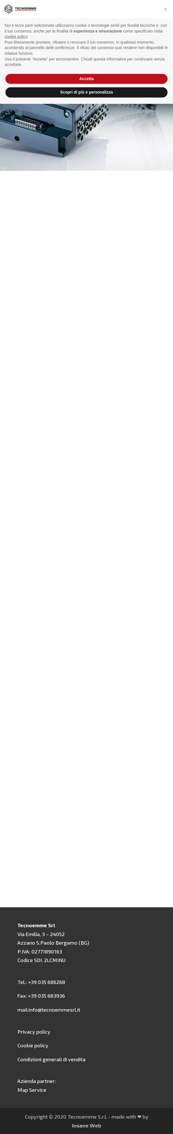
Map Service (31, 1090)
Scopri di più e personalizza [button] (86, 92)
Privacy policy (33, 1031)
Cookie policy (32, 1045)
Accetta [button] (86, 78)
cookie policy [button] (16, 36)
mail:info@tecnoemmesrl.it (48, 1010)
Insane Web (86, 1125)
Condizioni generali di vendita (51, 1059)
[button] (165, 9)
